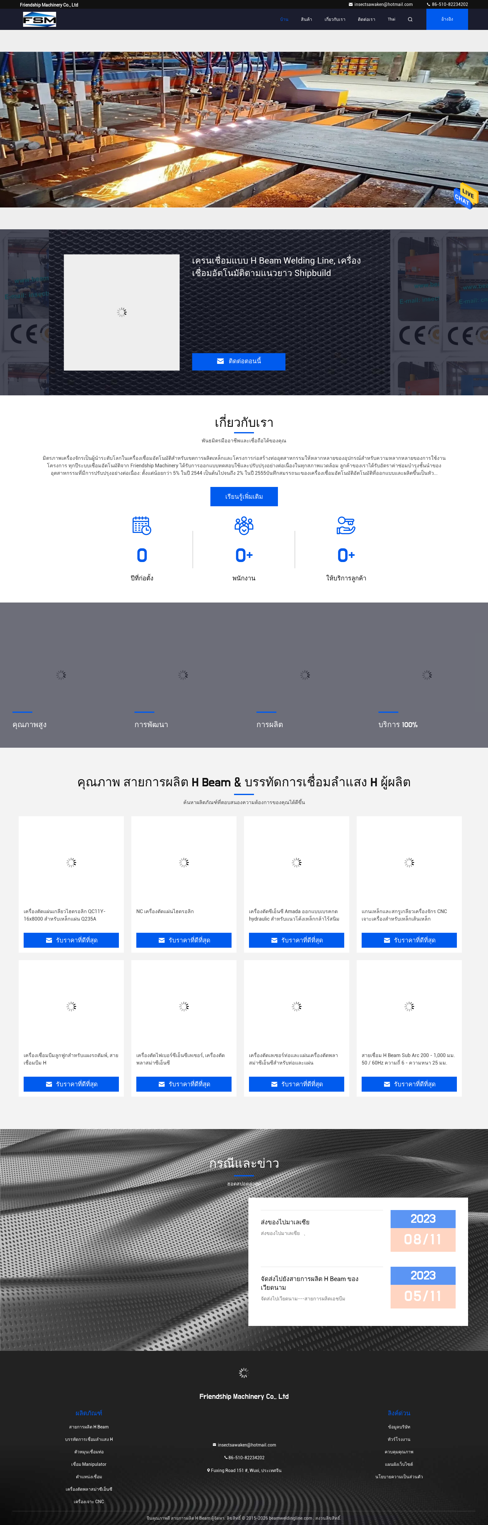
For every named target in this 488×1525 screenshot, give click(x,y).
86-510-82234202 (447, 4)
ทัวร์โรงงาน (399, 1439)
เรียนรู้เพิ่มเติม (244, 497)
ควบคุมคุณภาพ (399, 1451)
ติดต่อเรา (366, 19)
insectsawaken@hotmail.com (381, 4)
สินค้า (306, 19)
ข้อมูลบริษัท (399, 1426)
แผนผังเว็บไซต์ (399, 1464)
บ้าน (284, 19)
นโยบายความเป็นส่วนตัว (399, 1476)
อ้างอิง (447, 19)
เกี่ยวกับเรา (335, 19)
